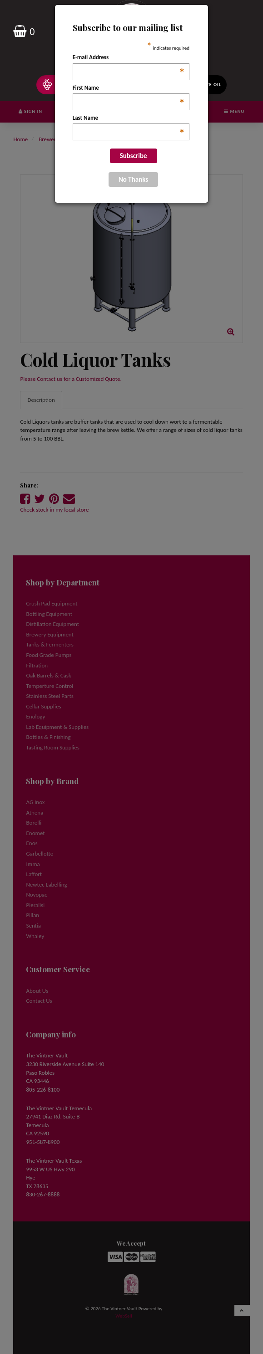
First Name (129, 88)
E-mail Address (129, 58)
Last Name (129, 118)
